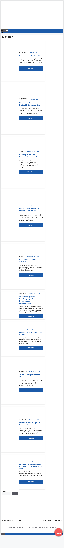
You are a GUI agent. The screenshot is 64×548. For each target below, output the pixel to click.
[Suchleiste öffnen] (2, 32)
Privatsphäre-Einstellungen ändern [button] (15, 527)
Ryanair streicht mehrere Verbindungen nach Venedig (30, 209)
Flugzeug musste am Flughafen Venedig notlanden (30, 156)
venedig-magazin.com (33, 52)
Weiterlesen (30, 68)
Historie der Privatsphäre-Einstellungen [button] (34, 527)
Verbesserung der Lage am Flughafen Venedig (29, 424)
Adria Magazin (31, 461)
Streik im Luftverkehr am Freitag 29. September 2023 (29, 104)
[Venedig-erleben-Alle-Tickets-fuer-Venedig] (32, 26)
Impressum (47, 520)
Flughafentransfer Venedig (29, 55)
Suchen (4, 491)
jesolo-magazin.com (32, 329)
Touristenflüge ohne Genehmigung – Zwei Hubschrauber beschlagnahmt (27, 300)
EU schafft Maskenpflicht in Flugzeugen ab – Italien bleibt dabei (30, 466)
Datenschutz (57, 520)
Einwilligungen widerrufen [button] (50, 527)
